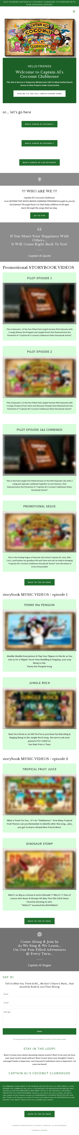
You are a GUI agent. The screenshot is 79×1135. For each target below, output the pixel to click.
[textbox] (39, 994)
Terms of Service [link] (57, 1039)
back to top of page (39, 582)
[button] (74, 11)
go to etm (39, 216)
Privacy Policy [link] (46, 1039)
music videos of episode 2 (39, 143)
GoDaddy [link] (43, 1130)
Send (39, 1031)
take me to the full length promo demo (39, 94)
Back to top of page (39, 1114)
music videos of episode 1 (39, 124)
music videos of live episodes (39, 162)
